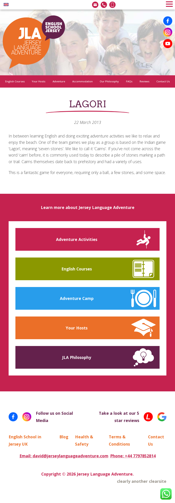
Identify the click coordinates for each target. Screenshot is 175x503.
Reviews (144, 81)
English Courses (15, 81)
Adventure (59, 81)
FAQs (129, 81)
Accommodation (82, 81)
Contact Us (163, 81)
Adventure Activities (76, 239)
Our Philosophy (109, 81)
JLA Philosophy (76, 357)
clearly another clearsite (141, 481)
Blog (63, 436)
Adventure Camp (77, 298)
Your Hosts (38, 81)
